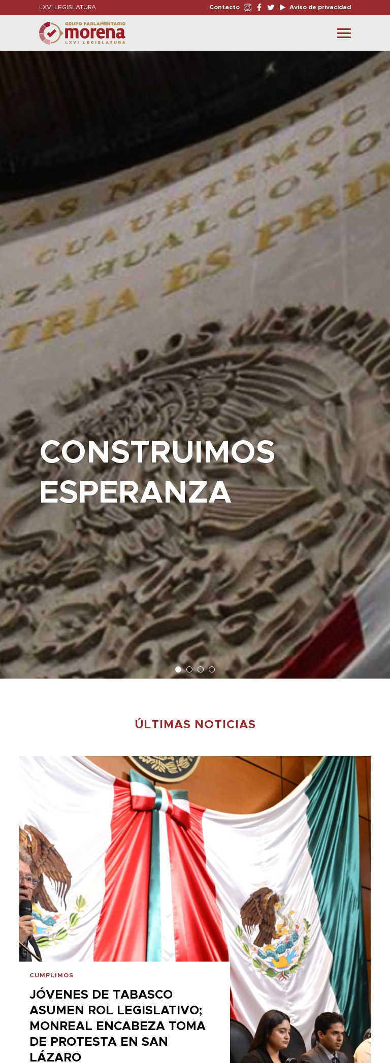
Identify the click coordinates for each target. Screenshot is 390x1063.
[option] (195, 360)
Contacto (224, 7)
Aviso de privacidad (319, 7)
